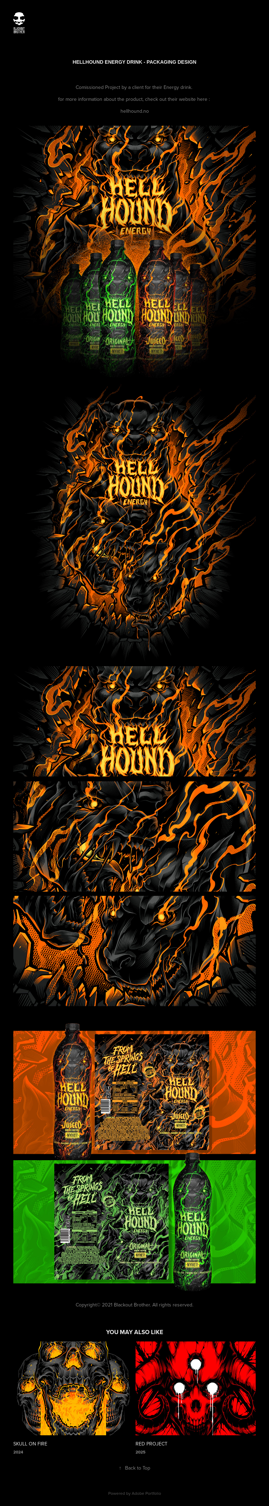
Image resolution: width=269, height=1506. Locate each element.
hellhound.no (134, 110)
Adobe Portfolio (146, 1493)
